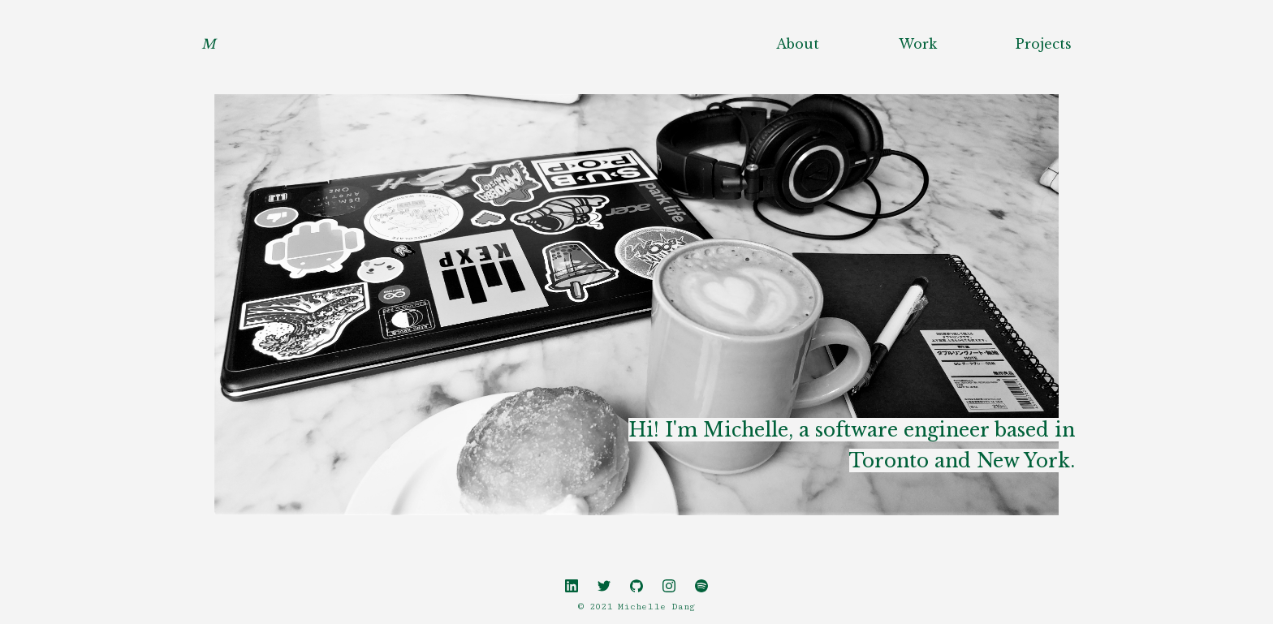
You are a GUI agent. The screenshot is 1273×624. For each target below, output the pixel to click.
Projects (1044, 44)
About (797, 44)
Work (918, 44)
